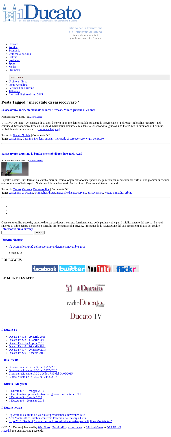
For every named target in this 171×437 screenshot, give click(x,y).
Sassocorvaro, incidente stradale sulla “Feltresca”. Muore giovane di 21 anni (48, 109)
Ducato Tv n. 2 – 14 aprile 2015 (27, 339)
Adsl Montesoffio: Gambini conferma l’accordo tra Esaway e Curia (48, 418)
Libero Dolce (35, 116)
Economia (14, 50)
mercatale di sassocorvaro (70, 138)
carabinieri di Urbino (21, 192)
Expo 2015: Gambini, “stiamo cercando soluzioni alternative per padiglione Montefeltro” (60, 421)
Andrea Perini (36, 160)
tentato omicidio (113, 192)
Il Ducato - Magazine (14, 383)
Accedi (5, 430)
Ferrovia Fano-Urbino (21, 87)
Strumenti (14, 69)
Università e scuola (20, 53)
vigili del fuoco (95, 138)
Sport (12, 63)
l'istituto (97, 38)
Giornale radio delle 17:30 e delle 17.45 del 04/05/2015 (41, 373)
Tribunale (14, 91)
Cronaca (13, 44)
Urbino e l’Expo (18, 81)
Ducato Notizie (21, 135)
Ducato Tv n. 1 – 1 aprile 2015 (26, 343)
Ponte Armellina (18, 84)
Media (12, 66)
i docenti (86, 38)
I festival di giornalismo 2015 (26, 94)
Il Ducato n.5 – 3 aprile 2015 (25, 397)
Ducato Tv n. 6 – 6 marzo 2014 (27, 352)
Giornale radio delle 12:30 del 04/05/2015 (33, 376)
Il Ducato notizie (11, 407)
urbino (128, 192)
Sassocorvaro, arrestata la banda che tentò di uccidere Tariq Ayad (41, 153)
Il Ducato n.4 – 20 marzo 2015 (26, 400)
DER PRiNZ (114, 427)
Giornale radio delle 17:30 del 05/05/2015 (33, 367)
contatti (94, 35)
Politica (13, 47)
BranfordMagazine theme (67, 427)
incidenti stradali (43, 138)
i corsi (76, 35)
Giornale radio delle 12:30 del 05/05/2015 (33, 370)
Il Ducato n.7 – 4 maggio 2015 (26, 390)
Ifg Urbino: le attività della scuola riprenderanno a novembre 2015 (47, 246)
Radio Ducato (9, 359)
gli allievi (75, 38)
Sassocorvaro (95, 192)
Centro (17, 189)
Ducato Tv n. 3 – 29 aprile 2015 (27, 336)
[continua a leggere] (48, 129)
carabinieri (15, 138)
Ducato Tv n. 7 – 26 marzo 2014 (27, 349)
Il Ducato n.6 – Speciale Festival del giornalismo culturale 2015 (45, 394)
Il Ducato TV (9, 329)
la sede (84, 35)
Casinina (28, 138)
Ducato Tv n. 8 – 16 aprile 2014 (27, 346)
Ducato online (41, 189)
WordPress (44, 427)
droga (51, 192)
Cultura (13, 57)
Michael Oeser (94, 427)
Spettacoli (14, 60)
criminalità (40, 192)
